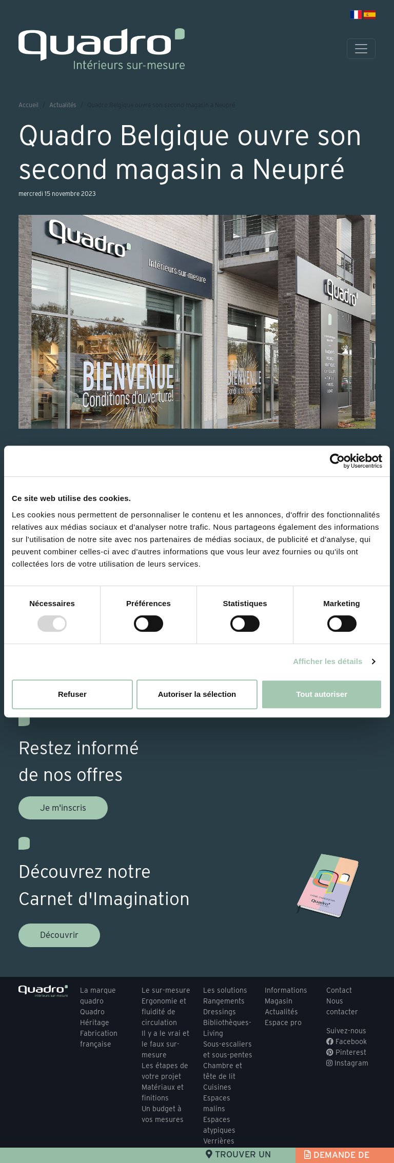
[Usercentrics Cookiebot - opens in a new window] (337, 461)
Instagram (347, 1063)
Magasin (278, 1001)
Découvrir (59, 935)
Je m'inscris (63, 808)
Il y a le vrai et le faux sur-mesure (165, 1044)
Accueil (28, 105)
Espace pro (283, 1022)
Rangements (224, 1001)
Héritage (94, 1022)
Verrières (218, 1141)
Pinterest (346, 1052)
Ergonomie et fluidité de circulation (164, 1012)
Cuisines (217, 1087)
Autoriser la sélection (197, 694)
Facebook (346, 1041)
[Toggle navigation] (361, 48)
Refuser (72, 694)
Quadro (92, 1012)
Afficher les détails (327, 661)
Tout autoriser (321, 694)
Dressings (219, 1012)
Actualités (62, 105)
